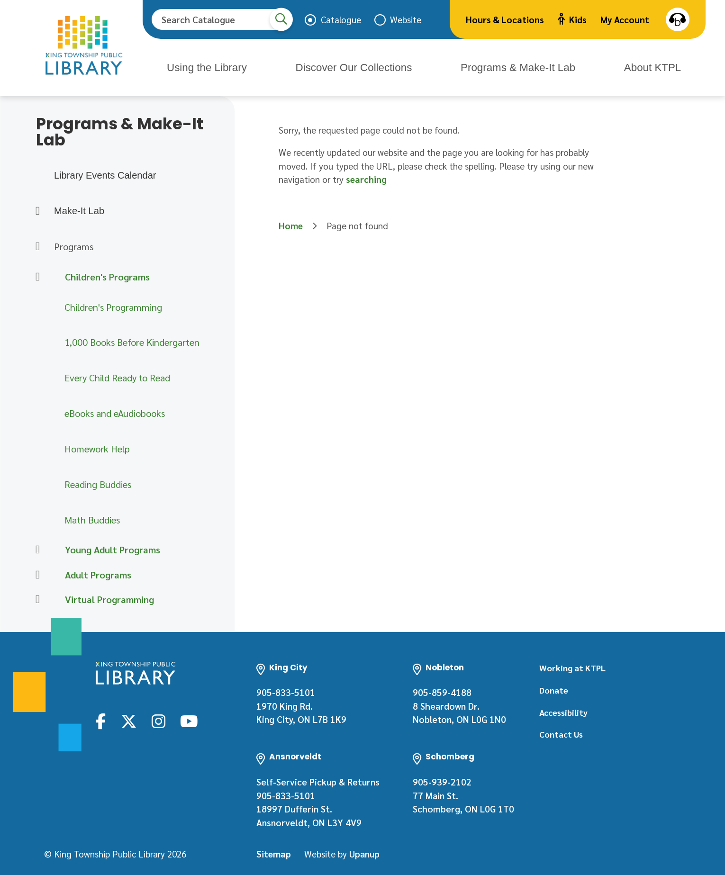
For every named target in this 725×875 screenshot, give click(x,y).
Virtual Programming (109, 599)
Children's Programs (107, 277)
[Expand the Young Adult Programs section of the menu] (38, 550)
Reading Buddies (97, 484)
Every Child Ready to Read (117, 377)
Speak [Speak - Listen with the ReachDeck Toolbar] (677, 19)
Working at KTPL (572, 667)
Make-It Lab (79, 211)
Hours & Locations (505, 19)
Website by (342, 851)
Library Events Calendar (105, 175)
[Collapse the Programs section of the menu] (38, 247)
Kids (572, 19)
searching (366, 179)
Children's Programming (113, 307)
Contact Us (561, 734)
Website (405, 19)
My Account (624, 19)
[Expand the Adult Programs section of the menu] (38, 574)
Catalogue (341, 19)
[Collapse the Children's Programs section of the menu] (38, 276)
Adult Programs (98, 574)
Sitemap (273, 851)
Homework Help (97, 448)
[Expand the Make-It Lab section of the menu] (38, 210)
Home (291, 225)
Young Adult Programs (112, 549)
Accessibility (563, 712)
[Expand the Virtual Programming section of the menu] (38, 599)
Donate (553, 690)
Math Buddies (92, 520)
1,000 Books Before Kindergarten (131, 342)
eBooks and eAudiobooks (114, 413)
